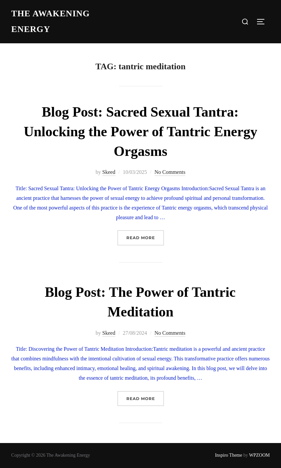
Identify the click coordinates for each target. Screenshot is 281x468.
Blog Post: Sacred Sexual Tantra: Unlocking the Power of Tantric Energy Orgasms (140, 131)
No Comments (170, 172)
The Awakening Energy (50, 21)
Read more (145, 237)
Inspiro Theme (228, 455)
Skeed (108, 172)
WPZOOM (259, 455)
